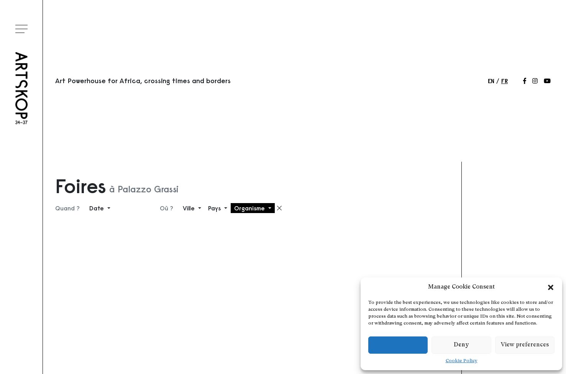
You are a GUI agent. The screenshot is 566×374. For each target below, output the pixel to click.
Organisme (250, 208)
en (491, 81)
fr (504, 81)
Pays (215, 208)
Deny (461, 345)
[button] (551, 287)
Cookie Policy (461, 361)
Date (97, 208)
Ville (190, 208)
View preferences (525, 345)
